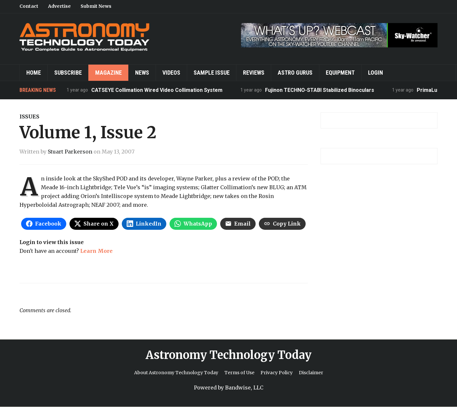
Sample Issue (212, 72)
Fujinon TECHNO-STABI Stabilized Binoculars (319, 90)
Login (375, 72)
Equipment (340, 72)
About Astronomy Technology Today (176, 373)
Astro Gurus (295, 72)
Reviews (253, 72)
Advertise (59, 6)
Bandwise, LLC (244, 387)
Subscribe (68, 72)
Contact (28, 6)
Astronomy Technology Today (228, 355)
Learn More (96, 251)
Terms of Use (239, 373)
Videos (171, 72)
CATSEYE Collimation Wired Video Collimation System (156, 90)
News (142, 72)
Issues (29, 116)
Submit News (96, 6)
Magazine (108, 72)
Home (33, 72)
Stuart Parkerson (70, 151)
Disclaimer (311, 373)
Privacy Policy (276, 373)
